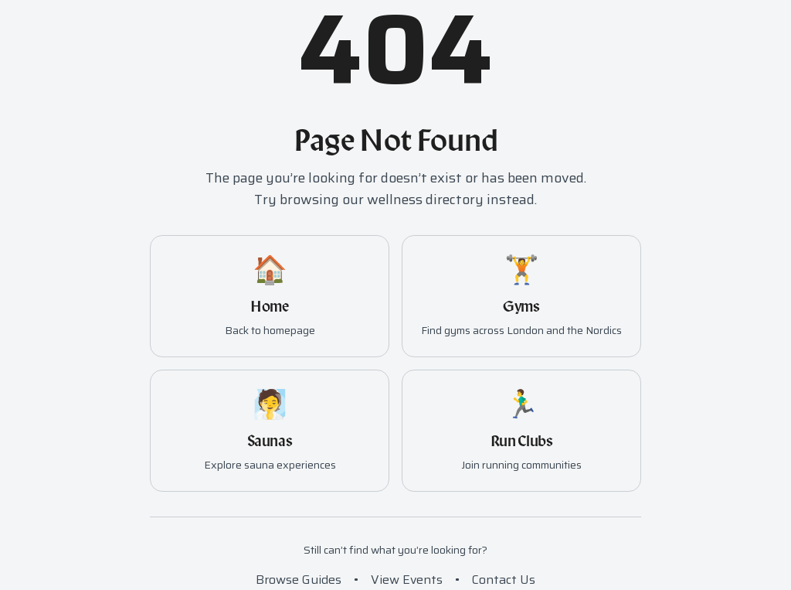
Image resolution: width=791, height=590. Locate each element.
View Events (407, 579)
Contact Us (503, 579)
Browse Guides (298, 579)
